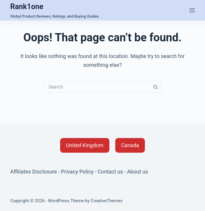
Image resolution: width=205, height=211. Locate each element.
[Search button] (155, 87)
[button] (84, 145)
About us (137, 172)
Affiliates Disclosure (33, 172)
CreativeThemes (107, 200)
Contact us (110, 172)
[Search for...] (97, 87)
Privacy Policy (77, 172)
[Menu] (192, 10)
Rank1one (26, 6)
